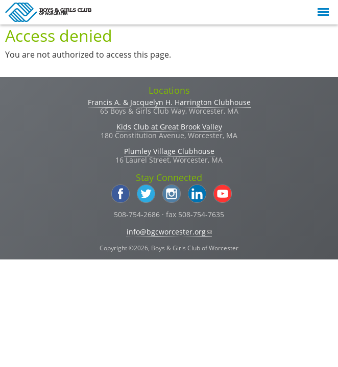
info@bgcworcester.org (169, 232)
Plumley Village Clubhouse (169, 151)
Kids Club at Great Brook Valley (169, 127)
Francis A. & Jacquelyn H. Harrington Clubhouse (169, 102)
